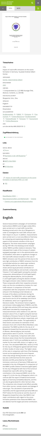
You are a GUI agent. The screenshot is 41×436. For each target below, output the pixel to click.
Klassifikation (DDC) (9, 196)
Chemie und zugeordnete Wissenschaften (19, 202)
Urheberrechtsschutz (10, 429)
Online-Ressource (18, 117)
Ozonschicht (34, 119)
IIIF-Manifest (9, 167)
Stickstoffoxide (11, 119)
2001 (4, 85)
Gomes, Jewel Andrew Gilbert (12, 80)
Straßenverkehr (8, 114)
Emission (28, 114)
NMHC (19, 114)
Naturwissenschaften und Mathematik (16, 199)
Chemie (33, 199)
